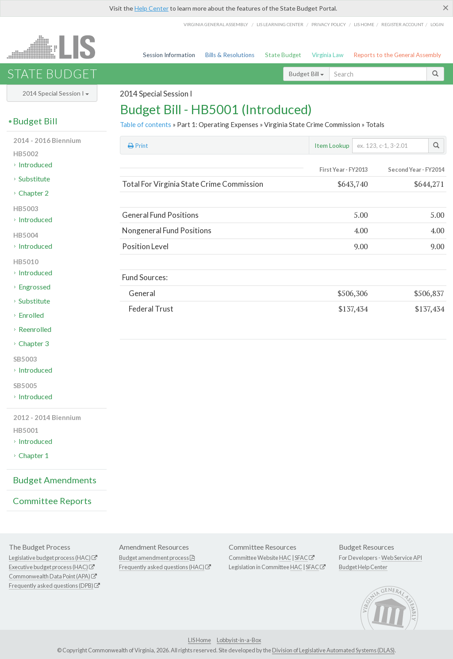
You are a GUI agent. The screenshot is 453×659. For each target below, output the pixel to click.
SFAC (301, 557)
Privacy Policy (328, 24)
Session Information (169, 54)
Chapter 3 (34, 343)
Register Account (402, 24)
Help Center (151, 8)
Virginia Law (327, 54)
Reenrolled (35, 329)
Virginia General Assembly (216, 24)
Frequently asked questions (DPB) (51, 585)
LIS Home (199, 640)
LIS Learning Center (280, 24)
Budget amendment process (154, 557)
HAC (285, 557)
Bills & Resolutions (229, 54)
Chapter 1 (34, 455)
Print (138, 145)
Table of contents (145, 124)
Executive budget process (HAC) (48, 566)
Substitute (34, 178)
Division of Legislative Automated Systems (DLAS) (333, 650)
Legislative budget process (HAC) (50, 557)
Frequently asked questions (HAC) (161, 566)
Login (437, 24)
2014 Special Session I (56, 93)
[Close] (445, 7)
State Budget (283, 54)
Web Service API (401, 557)
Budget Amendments (54, 479)
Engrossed (34, 286)
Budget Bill (306, 73)
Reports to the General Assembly (397, 54)
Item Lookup (332, 145)
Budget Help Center (363, 566)
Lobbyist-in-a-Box (239, 640)
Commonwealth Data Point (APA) (49, 576)
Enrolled (31, 315)
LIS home (364, 24)
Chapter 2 (34, 193)
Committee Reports (52, 500)
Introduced (35, 164)
